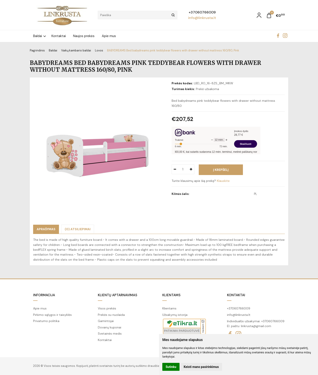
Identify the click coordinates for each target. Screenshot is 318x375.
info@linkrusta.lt (202, 17)
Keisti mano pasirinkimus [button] (201, 367)
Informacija (44, 295)
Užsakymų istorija (174, 315)
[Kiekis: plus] (191, 169)
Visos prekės (107, 308)
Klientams (171, 295)
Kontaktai (58, 36)
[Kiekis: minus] (175, 169)
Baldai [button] (37, 36)
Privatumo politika (46, 321)
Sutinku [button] (171, 367)
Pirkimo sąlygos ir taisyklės (52, 315)
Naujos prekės (84, 36)
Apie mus (109, 36)
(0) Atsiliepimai (78, 229)
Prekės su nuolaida (111, 315)
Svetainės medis (110, 333)
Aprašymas (46, 229)
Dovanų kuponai (109, 327)
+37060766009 (202, 12)
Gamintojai (106, 321)
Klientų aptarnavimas (117, 295)
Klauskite (223, 181)
